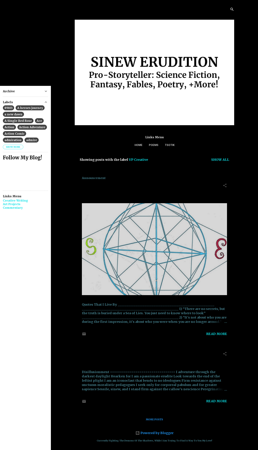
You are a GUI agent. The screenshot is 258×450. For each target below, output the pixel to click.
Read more (216, 334)
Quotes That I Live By (107, 186)
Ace (39, 121)
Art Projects (11, 204)
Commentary (13, 207)
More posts (154, 419)
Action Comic (14, 133)
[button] (225, 186)
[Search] (232, 9)
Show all (220, 160)
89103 (8, 108)
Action (9, 127)
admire (31, 140)
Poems (153, 145)
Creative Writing (15, 200)
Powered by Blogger (154, 433)
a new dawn (13, 114)
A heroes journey (30, 108)
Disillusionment (101, 355)
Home (138, 145)
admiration (13, 140)
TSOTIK (170, 145)
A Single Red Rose (18, 121)
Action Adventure (32, 127)
